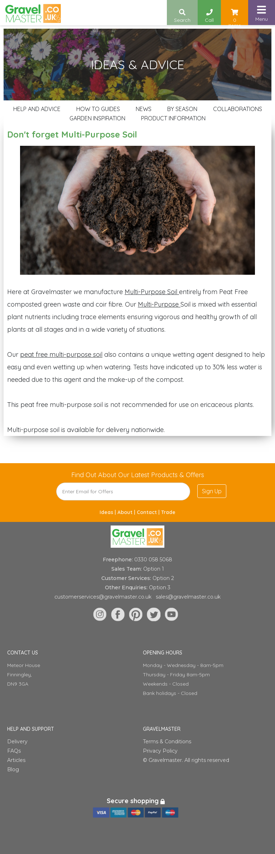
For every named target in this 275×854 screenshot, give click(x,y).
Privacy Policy (160, 751)
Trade (168, 512)
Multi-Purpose (159, 304)
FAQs (14, 751)
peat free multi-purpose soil (61, 354)
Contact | (149, 512)
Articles (16, 760)
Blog (13, 769)
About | (127, 512)
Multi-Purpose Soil (152, 292)
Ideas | (108, 512)
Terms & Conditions (167, 741)
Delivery (17, 741)
